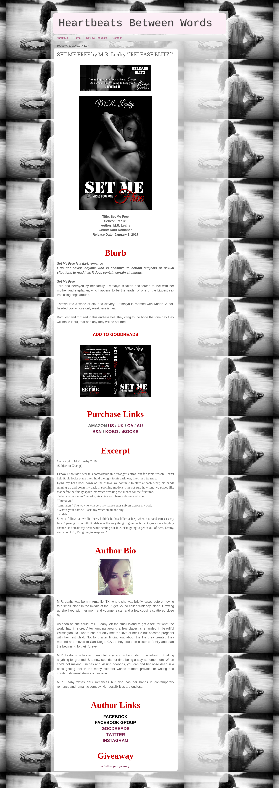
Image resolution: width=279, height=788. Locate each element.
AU (140, 425)
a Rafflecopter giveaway (115, 766)
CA (130, 425)
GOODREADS (115, 728)
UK (121, 425)
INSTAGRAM (115, 740)
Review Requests (96, 37)
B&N (97, 431)
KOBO (111, 431)
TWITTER (115, 734)
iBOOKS (130, 431)
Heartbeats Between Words (135, 23)
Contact (117, 37)
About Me (62, 37)
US (111, 425)
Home (77, 37)
